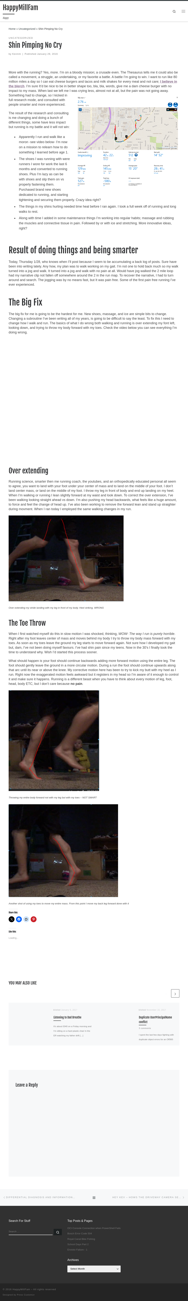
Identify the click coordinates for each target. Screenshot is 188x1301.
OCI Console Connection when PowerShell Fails (94, 1228)
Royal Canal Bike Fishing (81, 1239)
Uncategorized (27, 28)
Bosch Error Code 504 (79, 1233)
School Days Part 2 (78, 1244)
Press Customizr (26, 1295)
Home (12, 28)
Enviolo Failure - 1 (77, 1249)
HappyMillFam (21, 1289)
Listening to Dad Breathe (67, 1017)
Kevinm (16, 54)
